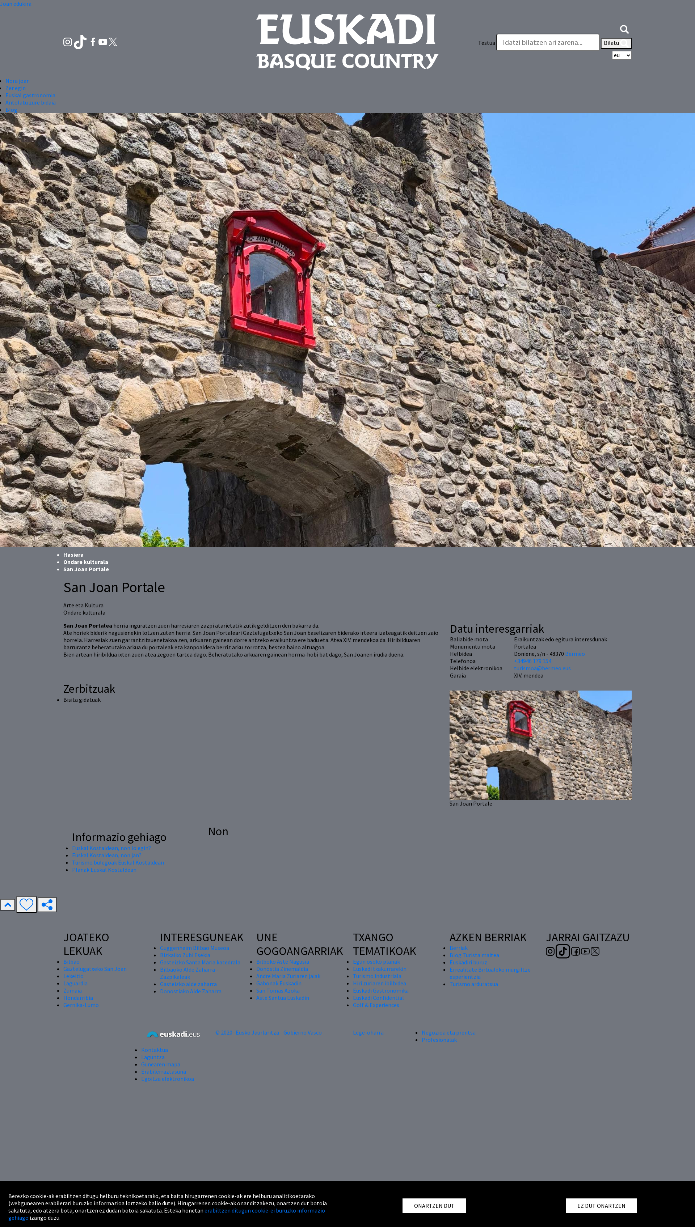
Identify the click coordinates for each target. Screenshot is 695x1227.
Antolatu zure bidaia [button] (30, 102)
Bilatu (616, 43)
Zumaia (72, 990)
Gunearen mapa (160, 1064)
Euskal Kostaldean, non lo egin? (111, 848)
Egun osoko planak (376, 961)
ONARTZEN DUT (434, 1205)
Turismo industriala (377, 976)
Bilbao (71, 961)
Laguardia (75, 983)
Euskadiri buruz (468, 962)
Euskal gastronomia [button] (30, 95)
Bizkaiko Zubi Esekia (185, 955)
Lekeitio (73, 976)
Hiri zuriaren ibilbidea (379, 983)
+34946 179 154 (532, 661)
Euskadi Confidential (378, 997)
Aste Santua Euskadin (282, 997)
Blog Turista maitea (474, 955)
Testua (486, 42)
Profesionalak (439, 1039)
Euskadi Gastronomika (381, 990)
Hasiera (73, 554)
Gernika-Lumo (81, 1005)
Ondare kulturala (85, 561)
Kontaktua (154, 1049)
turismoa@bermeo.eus (542, 668)
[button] (624, 28)
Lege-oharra (368, 1032)
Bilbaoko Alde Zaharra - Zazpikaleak (189, 973)
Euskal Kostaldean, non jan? (107, 855)
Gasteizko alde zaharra (188, 984)
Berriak (459, 947)
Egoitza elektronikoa (167, 1078)
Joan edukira (15, 3)
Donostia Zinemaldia (282, 968)
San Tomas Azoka (278, 990)
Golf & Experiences (376, 1005)
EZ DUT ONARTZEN (601, 1205)
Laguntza (153, 1057)
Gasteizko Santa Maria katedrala (200, 962)
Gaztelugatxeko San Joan (95, 968)
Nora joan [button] (17, 80)
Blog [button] (11, 109)
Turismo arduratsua (474, 984)
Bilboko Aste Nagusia (282, 961)
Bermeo (575, 653)
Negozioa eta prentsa (449, 1032)
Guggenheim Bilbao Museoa (194, 947)
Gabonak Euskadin (279, 983)
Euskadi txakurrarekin (380, 968)
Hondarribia (78, 997)
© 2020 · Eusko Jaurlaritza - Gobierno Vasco (268, 1032)
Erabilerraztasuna (163, 1071)
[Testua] (548, 42)
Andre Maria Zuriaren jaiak (288, 976)
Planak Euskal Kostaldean (104, 869)
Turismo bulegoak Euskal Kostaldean (118, 862)
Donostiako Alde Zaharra (191, 991)
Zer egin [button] (15, 88)
